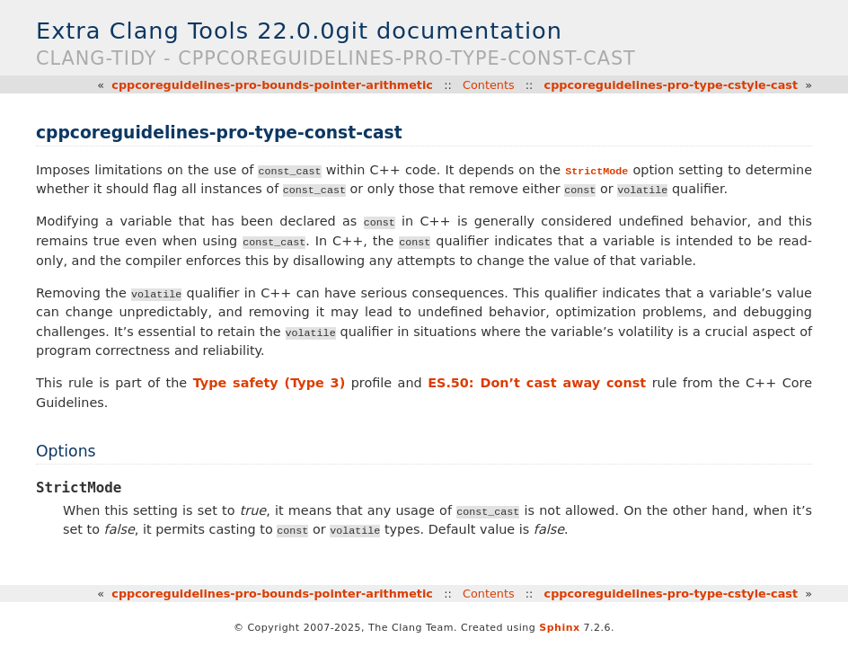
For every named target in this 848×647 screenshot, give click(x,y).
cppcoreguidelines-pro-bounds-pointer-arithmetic (272, 85)
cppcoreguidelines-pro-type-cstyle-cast (671, 85)
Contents (489, 85)
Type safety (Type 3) (269, 383)
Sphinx (559, 628)
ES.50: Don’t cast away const (537, 383)
